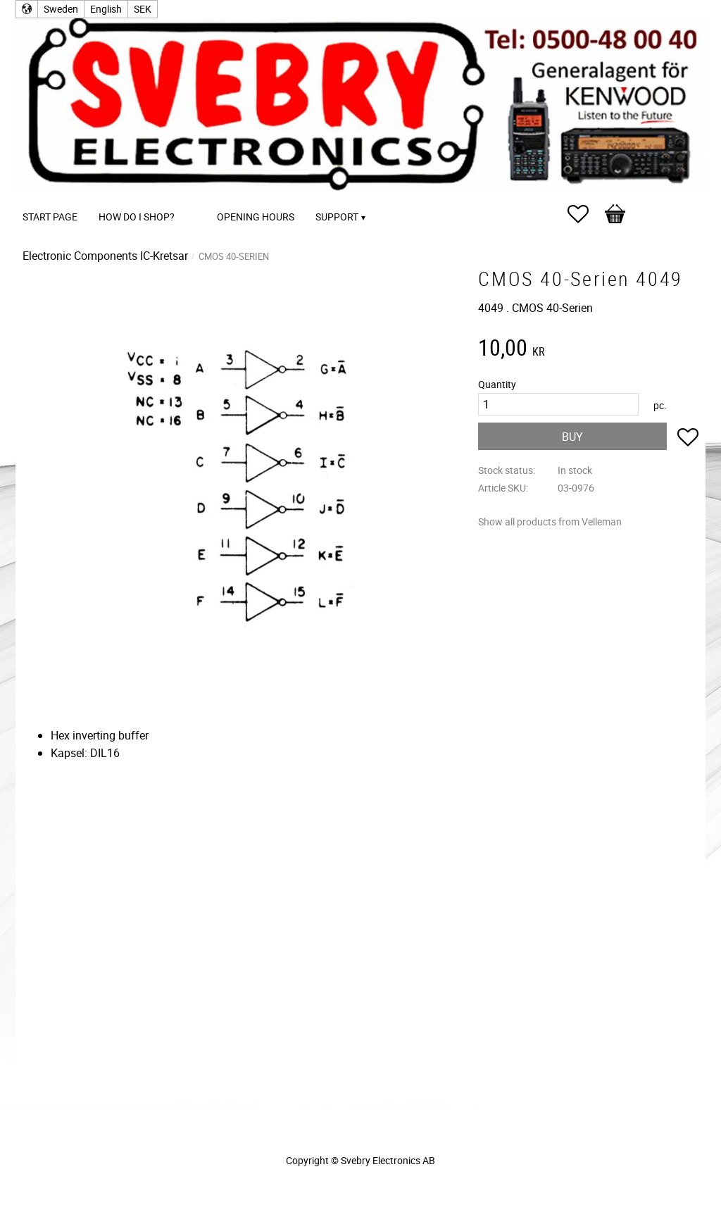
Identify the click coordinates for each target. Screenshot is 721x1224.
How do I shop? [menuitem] (137, 216)
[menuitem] (199, 197)
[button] (585, 214)
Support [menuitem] (336, 216)
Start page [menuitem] (50, 216)
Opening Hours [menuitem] (255, 216)
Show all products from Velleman (550, 521)
